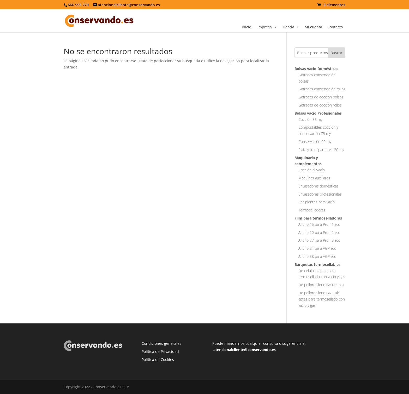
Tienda (290, 26)
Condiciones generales (161, 343)
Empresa (266, 26)
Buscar (336, 52)
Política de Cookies (158, 359)
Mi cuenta (313, 26)
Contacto (335, 26)
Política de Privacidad (160, 351)
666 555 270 (78, 4)
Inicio (246, 26)
